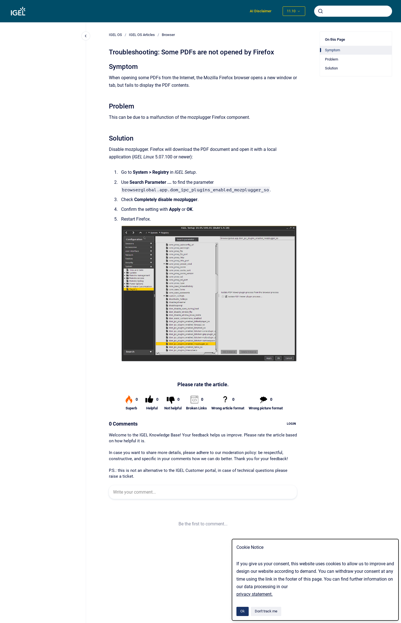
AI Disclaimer (261, 11)
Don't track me (266, 611)
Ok (242, 611)
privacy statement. (254, 594)
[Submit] (320, 11)
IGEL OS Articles (142, 35)
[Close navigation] (85, 36)
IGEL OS (115, 35)
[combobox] (353, 11)
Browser (168, 35)
